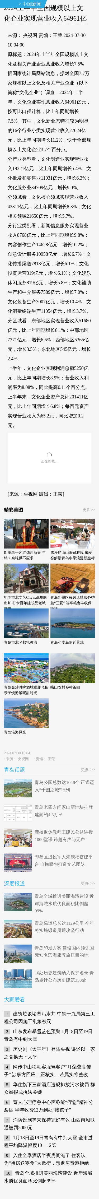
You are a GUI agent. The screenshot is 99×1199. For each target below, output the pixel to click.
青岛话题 (14, 770)
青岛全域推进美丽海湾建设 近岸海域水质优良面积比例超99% (64, 903)
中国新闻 (31, 4)
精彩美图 (13, 510)
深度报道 (14, 883)
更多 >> (89, 510)
